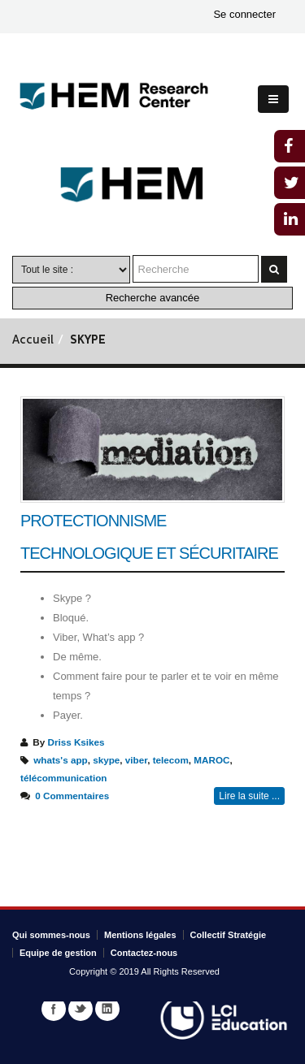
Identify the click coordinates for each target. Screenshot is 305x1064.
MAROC (211, 760)
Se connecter (244, 14)
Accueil (33, 341)
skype (106, 760)
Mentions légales (140, 935)
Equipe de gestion (58, 953)
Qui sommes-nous (51, 935)
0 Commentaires (72, 795)
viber (136, 760)
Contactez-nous (144, 953)
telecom (171, 760)
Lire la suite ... (249, 796)
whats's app (60, 760)
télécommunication (63, 777)
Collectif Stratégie (228, 935)
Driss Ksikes (75, 742)
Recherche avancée (153, 298)
